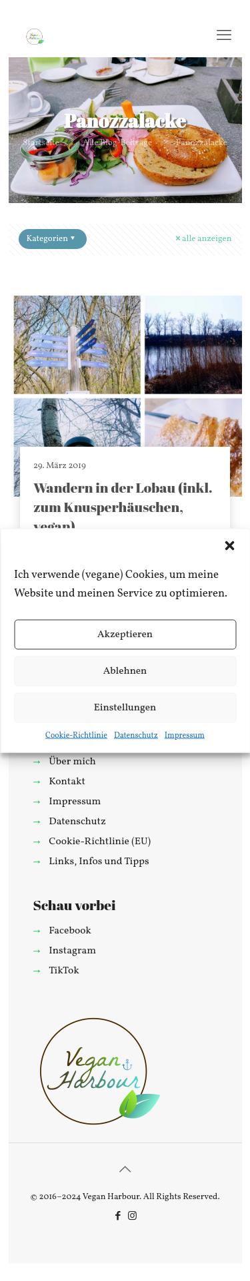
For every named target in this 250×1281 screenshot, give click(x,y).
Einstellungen (125, 707)
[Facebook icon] (118, 1217)
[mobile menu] (224, 36)
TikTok (64, 970)
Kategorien (52, 239)
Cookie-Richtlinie (76, 735)
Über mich (72, 761)
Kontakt (67, 781)
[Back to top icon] (125, 1170)
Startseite (41, 143)
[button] (229, 546)
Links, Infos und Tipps (99, 861)
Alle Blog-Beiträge (117, 143)
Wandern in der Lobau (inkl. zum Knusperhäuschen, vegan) (123, 506)
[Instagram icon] (132, 1217)
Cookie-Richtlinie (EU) (100, 841)
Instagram (72, 950)
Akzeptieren (125, 634)
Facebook (70, 930)
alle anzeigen (202, 239)
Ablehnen (125, 671)
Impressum (185, 735)
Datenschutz (136, 735)
